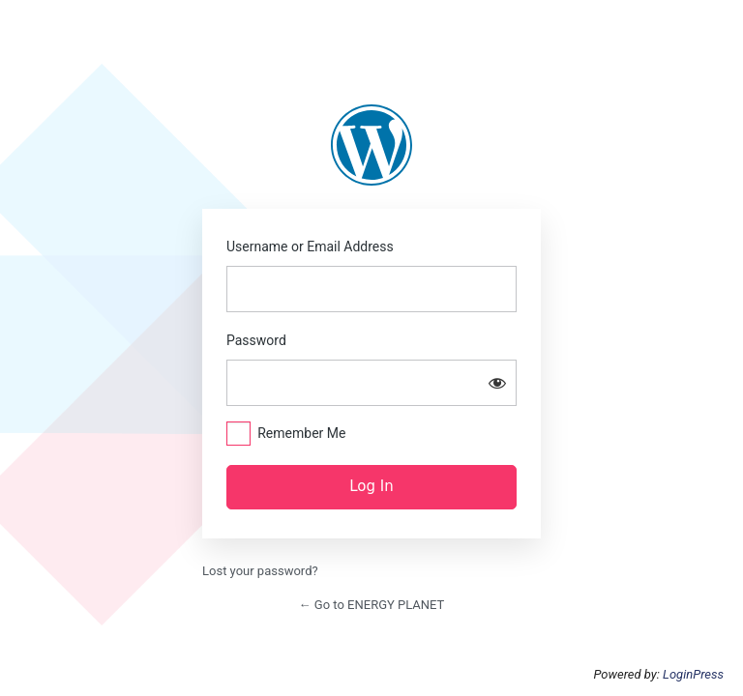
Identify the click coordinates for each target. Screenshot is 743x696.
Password (256, 340)
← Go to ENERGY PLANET (372, 604)
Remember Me (301, 433)
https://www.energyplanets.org (371, 145)
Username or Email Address (310, 246)
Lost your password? (260, 571)
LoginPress (693, 674)
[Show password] (497, 383)
